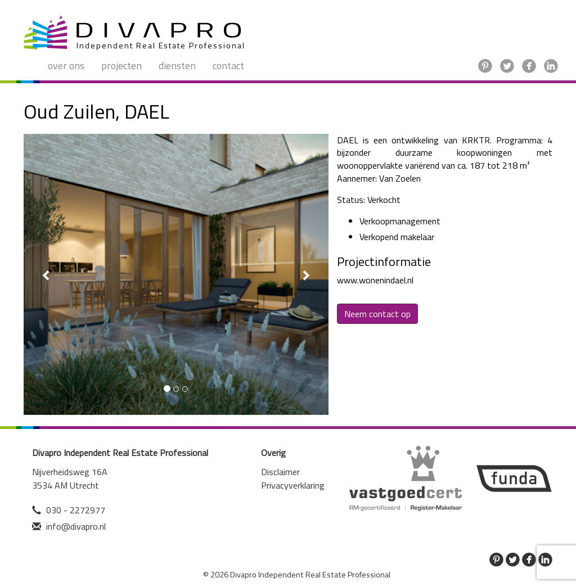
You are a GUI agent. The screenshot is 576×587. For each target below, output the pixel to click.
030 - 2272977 (75, 510)
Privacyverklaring (293, 485)
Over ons (66, 65)
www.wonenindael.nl (375, 280)
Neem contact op (377, 313)
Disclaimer (280, 471)
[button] (46, 274)
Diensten (177, 65)
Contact (228, 65)
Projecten (121, 65)
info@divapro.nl (76, 526)
